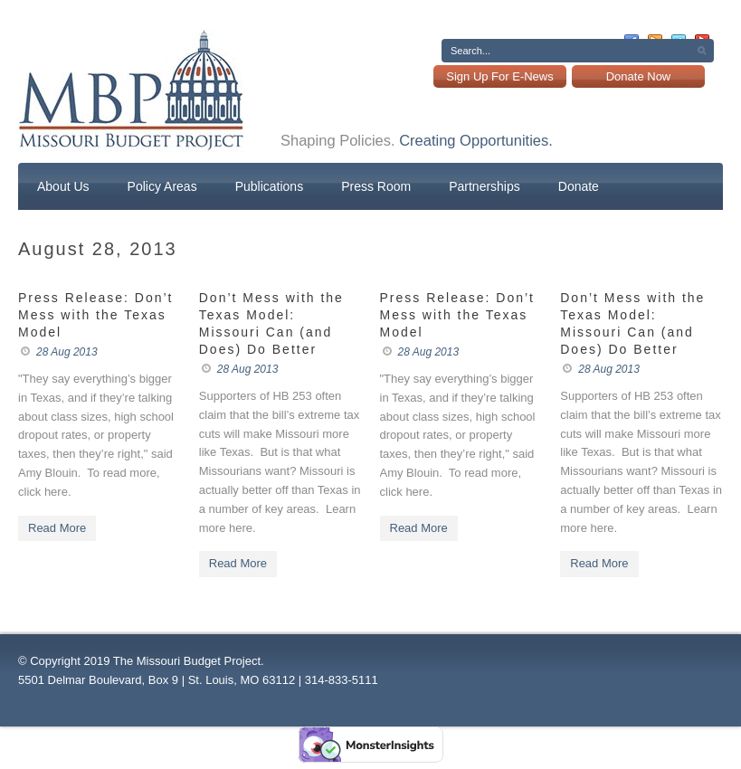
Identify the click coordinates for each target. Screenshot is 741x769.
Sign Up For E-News (499, 76)
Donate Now (638, 76)
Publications (269, 186)
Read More (57, 528)
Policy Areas (162, 186)
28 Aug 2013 (67, 352)
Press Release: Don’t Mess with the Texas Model (96, 314)
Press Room (376, 186)
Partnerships (484, 186)
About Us (63, 186)
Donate (578, 186)
